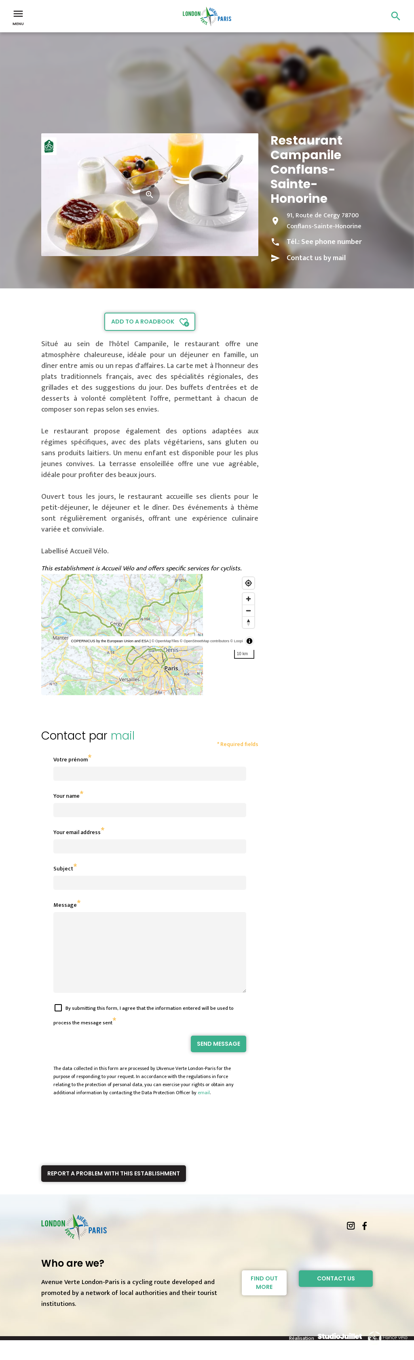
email (204, 1107)
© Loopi (236, 641)
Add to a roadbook (142, 321)
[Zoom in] (248, 599)
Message (65, 905)
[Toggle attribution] (249, 641)
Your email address (77, 832)
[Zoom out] (248, 610)
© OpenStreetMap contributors (204, 641)
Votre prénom (70, 759)
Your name (66, 796)
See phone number (331, 242)
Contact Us (336, 1293)
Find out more (264, 1297)
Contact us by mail (316, 258)
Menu (18, 17)
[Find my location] (248, 583)
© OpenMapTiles (165, 641)
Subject (63, 868)
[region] (149, 634)
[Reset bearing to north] (248, 622)
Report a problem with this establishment (113, 1188)
